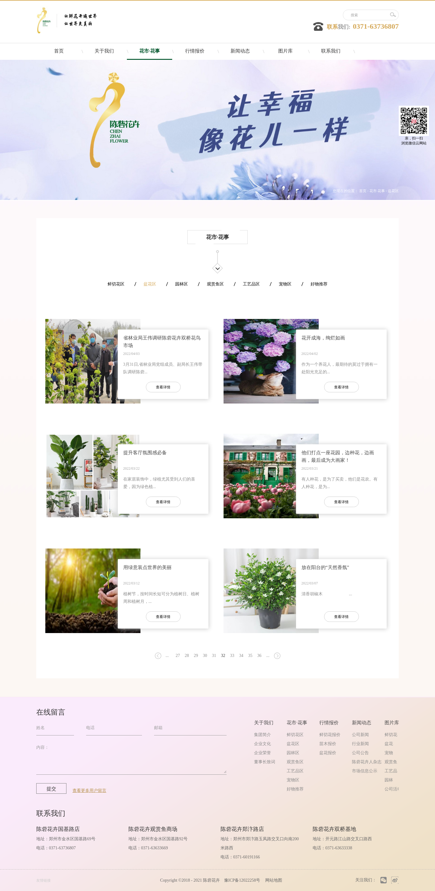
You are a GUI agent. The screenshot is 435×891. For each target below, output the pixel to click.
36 (259, 655)
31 (214, 655)
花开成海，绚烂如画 (323, 337)
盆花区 (393, 191)
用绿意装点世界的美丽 (147, 567)
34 (241, 655)
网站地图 (272, 880)
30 (205, 655)
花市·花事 (377, 191)
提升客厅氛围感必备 (145, 452)
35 (250, 655)
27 (178, 655)
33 (232, 655)
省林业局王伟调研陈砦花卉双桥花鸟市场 (162, 341)
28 (187, 655)
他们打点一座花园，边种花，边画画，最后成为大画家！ (337, 456)
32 (223, 655)
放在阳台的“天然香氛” (325, 567)
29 (196, 655)
